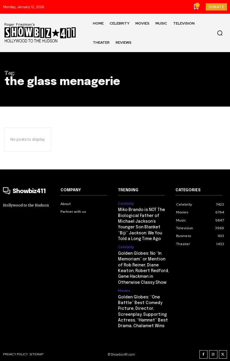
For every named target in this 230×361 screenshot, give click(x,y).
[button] (220, 33)
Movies (124, 286)
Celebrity (126, 203)
